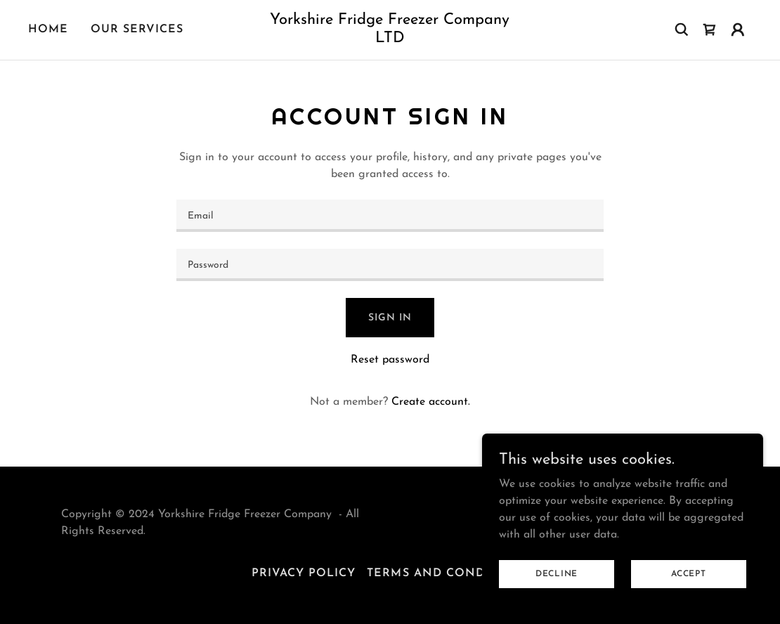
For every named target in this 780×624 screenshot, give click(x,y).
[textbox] (390, 216)
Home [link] (48, 29)
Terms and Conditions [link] (447, 573)
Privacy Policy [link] (304, 573)
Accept (688, 573)
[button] (738, 29)
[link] (389, 39)
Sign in (389, 318)
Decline (556, 573)
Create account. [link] (430, 402)
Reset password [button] (390, 359)
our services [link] (137, 29)
